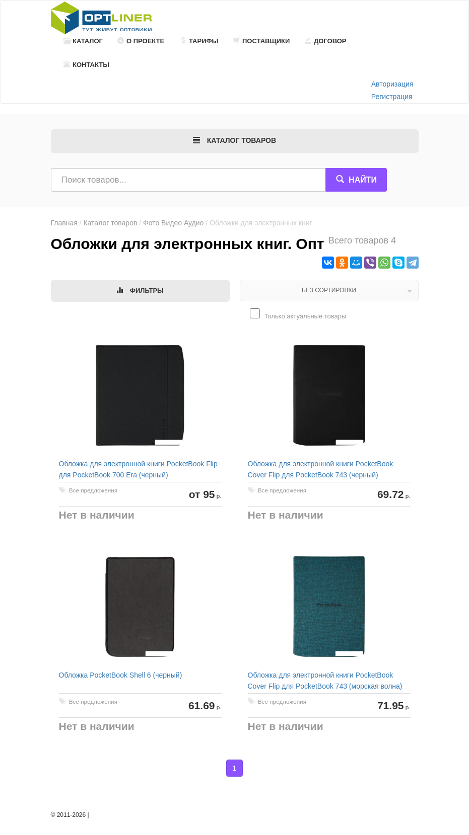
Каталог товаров (110, 223)
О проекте (140, 41)
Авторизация (392, 84)
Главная (64, 223)
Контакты (86, 64)
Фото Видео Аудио (173, 223)
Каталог (83, 41)
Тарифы (199, 41)
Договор (326, 41)
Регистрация (392, 97)
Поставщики (261, 41)
